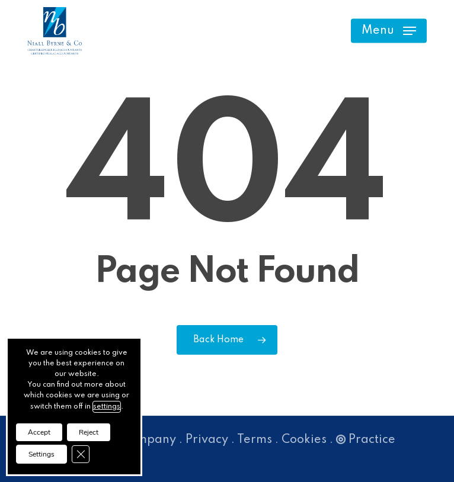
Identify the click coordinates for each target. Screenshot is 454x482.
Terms (254, 440)
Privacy (207, 440)
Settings (41, 454)
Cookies (304, 440)
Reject (88, 432)
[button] (389, 31)
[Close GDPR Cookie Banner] (80, 454)
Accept (39, 432)
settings (106, 406)
